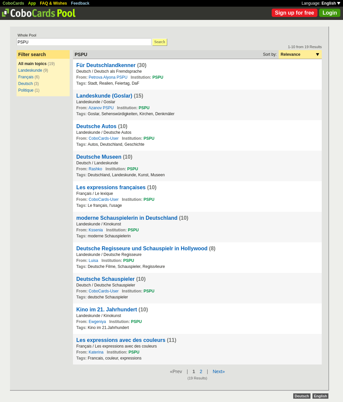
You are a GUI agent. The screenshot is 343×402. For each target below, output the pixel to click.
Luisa (93, 260)
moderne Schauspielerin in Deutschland (126, 218)
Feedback (80, 3)
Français (26, 77)
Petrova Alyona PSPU (108, 77)
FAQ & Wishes (53, 3)
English (330, 3)
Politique (26, 90)
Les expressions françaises (111, 187)
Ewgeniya (97, 321)
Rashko (95, 169)
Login (329, 13)
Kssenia (96, 230)
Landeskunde (30, 70)
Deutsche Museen (98, 157)
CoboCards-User (103, 138)
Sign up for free (294, 13)
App (32, 3)
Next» (219, 371)
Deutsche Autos (96, 126)
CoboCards (13, 3)
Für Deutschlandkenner (106, 65)
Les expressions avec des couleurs (121, 340)
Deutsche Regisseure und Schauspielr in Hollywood (142, 248)
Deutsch (25, 83)
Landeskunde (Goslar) (104, 96)
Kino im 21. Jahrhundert (106, 309)
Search (159, 42)
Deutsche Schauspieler (105, 279)
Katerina (96, 352)
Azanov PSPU (101, 108)
